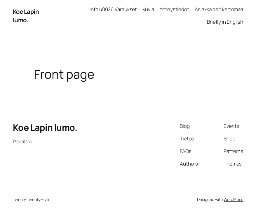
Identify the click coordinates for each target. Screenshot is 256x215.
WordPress (233, 199)
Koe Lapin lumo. (26, 15)
